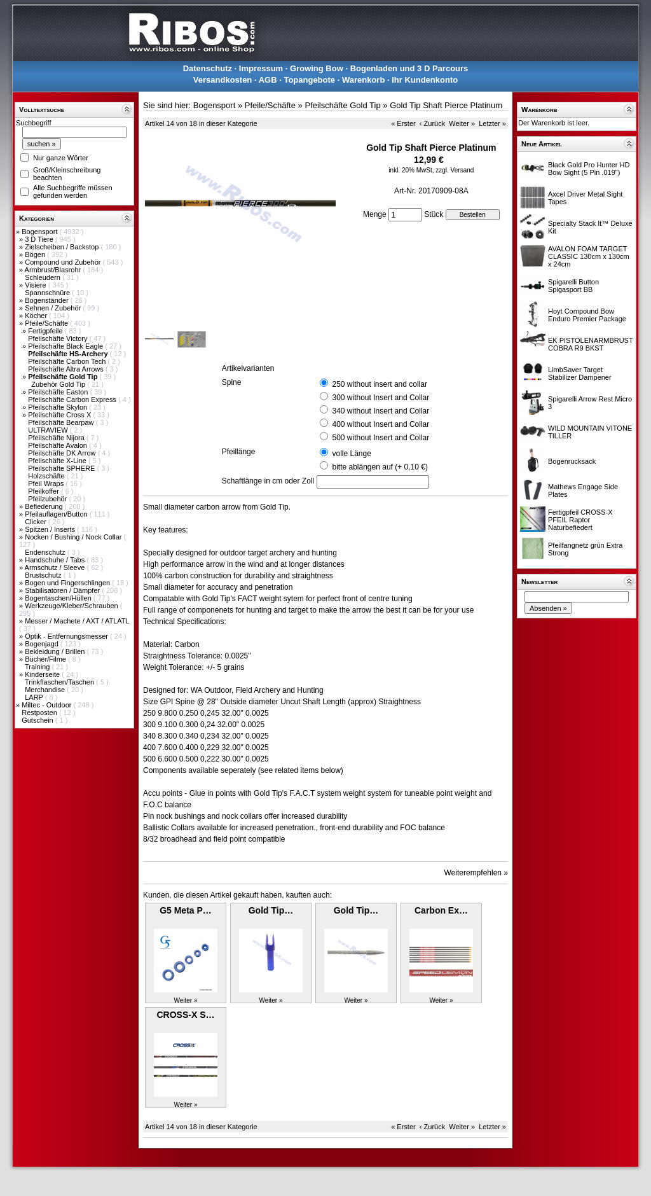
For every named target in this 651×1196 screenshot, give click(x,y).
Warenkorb (363, 80)
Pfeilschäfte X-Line (58, 460)
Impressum (261, 68)
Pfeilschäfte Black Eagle (66, 346)
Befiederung (44, 506)
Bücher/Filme (46, 659)
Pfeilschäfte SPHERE (62, 468)
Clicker (36, 521)
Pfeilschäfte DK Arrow (62, 453)
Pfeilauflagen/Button (57, 514)
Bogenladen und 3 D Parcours (409, 68)
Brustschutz (44, 575)
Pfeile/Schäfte (47, 323)
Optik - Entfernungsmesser (67, 636)
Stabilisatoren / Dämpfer (63, 590)
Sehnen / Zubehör (54, 308)
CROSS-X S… (185, 1015)
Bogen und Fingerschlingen (68, 583)
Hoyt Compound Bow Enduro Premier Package (587, 315)
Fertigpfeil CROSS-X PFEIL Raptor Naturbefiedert (580, 519)
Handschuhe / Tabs (55, 560)
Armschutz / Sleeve (56, 567)
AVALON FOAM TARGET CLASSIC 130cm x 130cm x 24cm (588, 256)
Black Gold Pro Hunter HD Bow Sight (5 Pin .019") (588, 168)
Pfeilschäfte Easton (59, 392)
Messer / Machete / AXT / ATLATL (77, 621)
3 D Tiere (40, 239)
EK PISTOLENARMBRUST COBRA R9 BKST (590, 344)
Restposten (40, 712)
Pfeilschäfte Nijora (57, 438)
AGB (268, 80)
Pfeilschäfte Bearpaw (61, 422)
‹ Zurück (432, 123)
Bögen (36, 254)
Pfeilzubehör (48, 499)
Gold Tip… (271, 910)
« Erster (403, 123)
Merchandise (46, 689)
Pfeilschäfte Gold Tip (342, 105)
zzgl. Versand (454, 170)
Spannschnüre (48, 292)
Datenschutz (207, 68)
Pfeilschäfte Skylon (58, 407)
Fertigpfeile (46, 331)
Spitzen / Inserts (51, 529)
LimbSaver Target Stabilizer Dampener (580, 373)
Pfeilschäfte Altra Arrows (67, 369)
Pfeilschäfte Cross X (60, 415)
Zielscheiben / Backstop (62, 247)
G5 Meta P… (186, 910)
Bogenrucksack (572, 461)
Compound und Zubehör (63, 262)
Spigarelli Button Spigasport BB (573, 285)
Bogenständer (48, 300)
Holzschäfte (47, 476)
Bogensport (40, 231)
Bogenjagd (42, 644)
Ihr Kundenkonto (425, 80)
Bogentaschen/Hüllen (59, 598)
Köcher (37, 315)
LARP (35, 697)
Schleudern (43, 277)
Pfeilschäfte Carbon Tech (67, 361)
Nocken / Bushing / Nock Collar (74, 537)
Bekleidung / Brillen (55, 651)
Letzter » (492, 123)
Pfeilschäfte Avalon (58, 445)
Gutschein (38, 720)
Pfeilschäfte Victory (58, 338)
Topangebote (309, 80)
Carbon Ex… (441, 910)
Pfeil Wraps (46, 483)
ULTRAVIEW (49, 430)
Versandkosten (222, 80)
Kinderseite (43, 674)
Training (38, 667)
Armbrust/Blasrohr (54, 270)
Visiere (36, 285)
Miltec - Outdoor (47, 705)
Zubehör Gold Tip (59, 384)
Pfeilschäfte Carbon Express (73, 399)
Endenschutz (46, 552)
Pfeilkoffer (44, 491)
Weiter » (462, 123)
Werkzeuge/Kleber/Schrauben (72, 605)
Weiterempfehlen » (476, 872)
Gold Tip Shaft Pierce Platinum (446, 105)
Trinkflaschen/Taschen (60, 682)
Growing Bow (316, 68)
